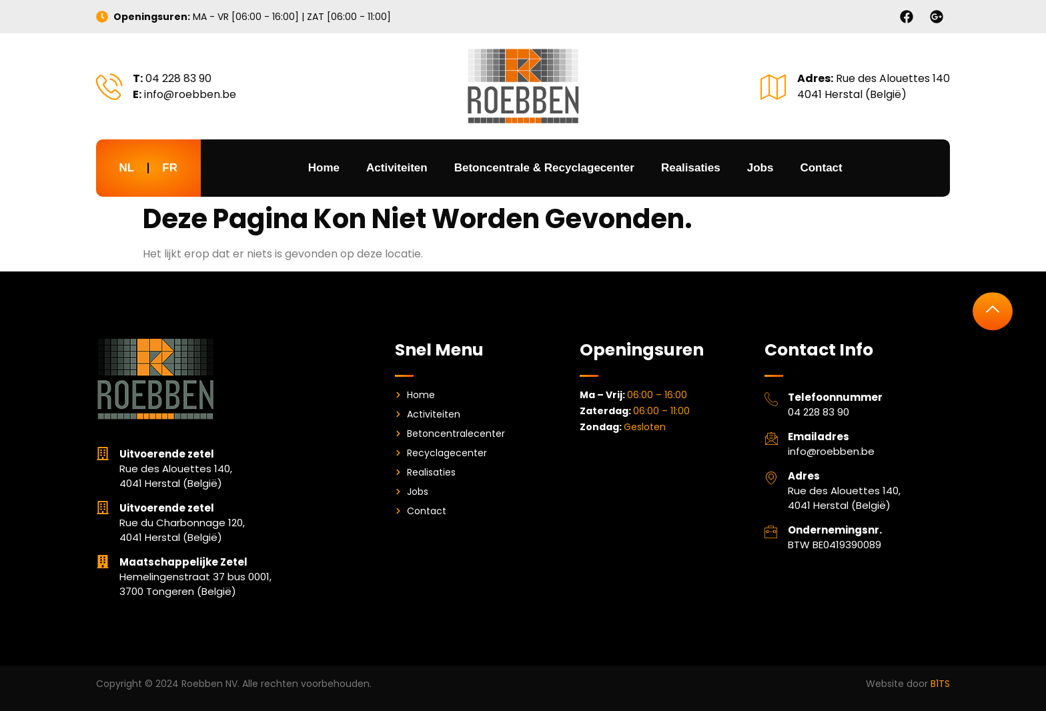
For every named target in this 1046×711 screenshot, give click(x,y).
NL (127, 167)
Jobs (760, 167)
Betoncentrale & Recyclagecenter (544, 167)
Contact (821, 167)
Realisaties (690, 167)
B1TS (940, 683)
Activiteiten (397, 167)
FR (169, 167)
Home (324, 167)
